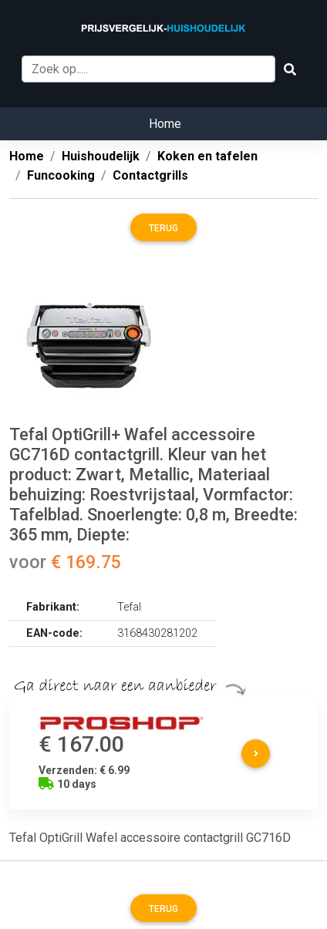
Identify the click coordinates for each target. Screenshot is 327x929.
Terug (163, 228)
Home (165, 123)
